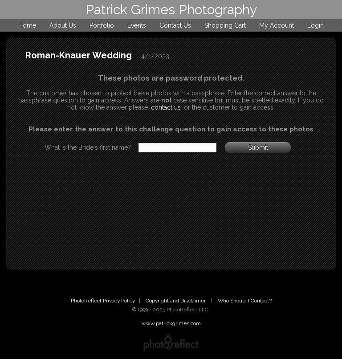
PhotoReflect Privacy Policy (103, 301)
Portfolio (102, 25)
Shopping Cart (225, 25)
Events (136, 25)
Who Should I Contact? (245, 301)
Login (315, 25)
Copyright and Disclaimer (176, 301)
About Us (62, 25)
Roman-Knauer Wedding (78, 55)
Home (27, 25)
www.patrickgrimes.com (171, 323)
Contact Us (175, 25)
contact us (166, 107)
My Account (276, 25)
